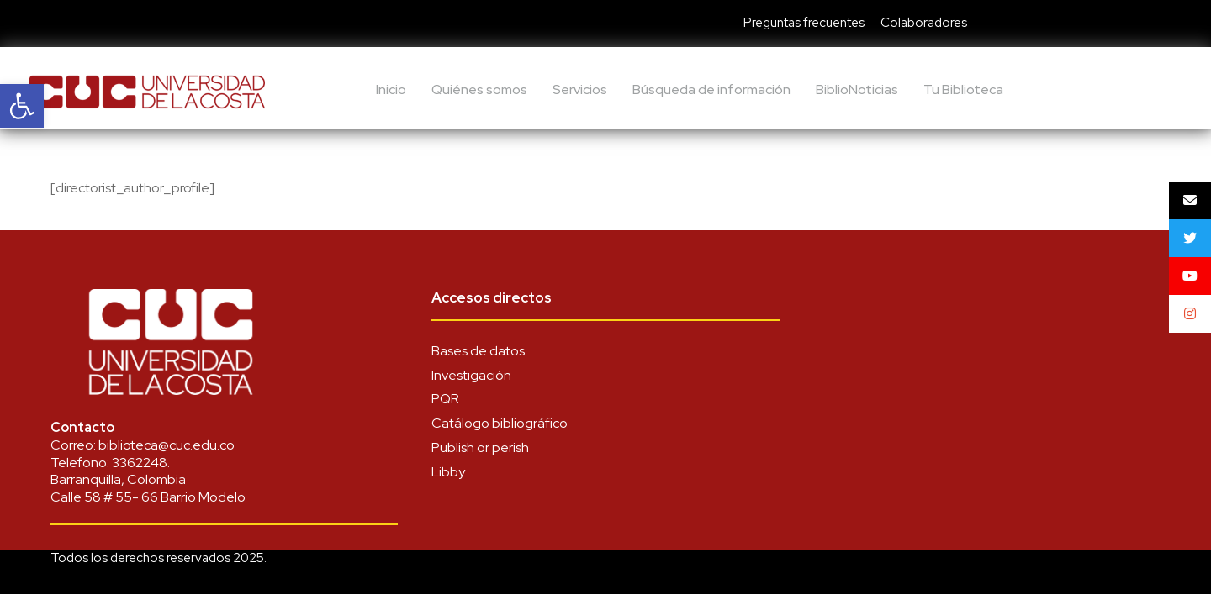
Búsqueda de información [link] (711, 89)
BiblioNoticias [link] (857, 89)
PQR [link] (445, 399)
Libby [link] (448, 472)
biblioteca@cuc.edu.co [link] (166, 445)
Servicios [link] (580, 89)
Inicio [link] (391, 89)
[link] (22, 106)
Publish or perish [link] (480, 447)
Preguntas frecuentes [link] (804, 22)
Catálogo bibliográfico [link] (499, 423)
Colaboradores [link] (923, 22)
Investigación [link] (471, 375)
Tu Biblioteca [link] (963, 89)
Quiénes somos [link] (479, 89)
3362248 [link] (139, 462)
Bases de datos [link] (478, 351)
